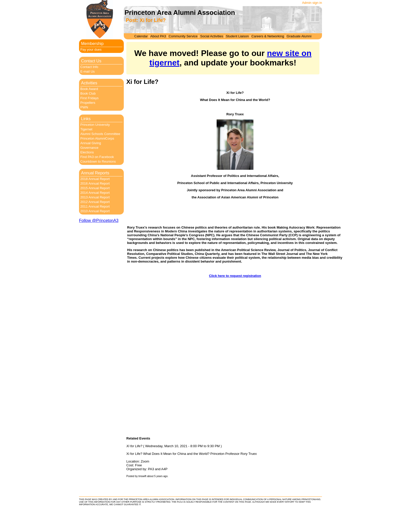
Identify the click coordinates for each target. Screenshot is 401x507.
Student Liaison (237, 36)
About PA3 (158, 36)
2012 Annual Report (95, 202)
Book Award (89, 89)
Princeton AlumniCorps (97, 138)
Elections (87, 152)
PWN (84, 107)
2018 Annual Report (95, 179)
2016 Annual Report (95, 183)
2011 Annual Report (95, 206)
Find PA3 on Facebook (97, 157)
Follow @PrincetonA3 (98, 220)
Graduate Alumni (299, 36)
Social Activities (211, 36)
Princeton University (95, 125)
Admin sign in (312, 3)
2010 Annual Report (95, 211)
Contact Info (89, 67)
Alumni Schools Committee (100, 134)
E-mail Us (87, 71)
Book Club (88, 93)
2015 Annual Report (95, 188)
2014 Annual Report (95, 193)
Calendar (141, 36)
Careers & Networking (267, 36)
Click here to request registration (235, 276)
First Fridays (89, 98)
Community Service (183, 36)
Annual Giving (90, 143)
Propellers (87, 103)
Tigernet (86, 129)
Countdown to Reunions (98, 161)
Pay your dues (91, 49)
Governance (89, 148)
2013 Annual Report (95, 197)
